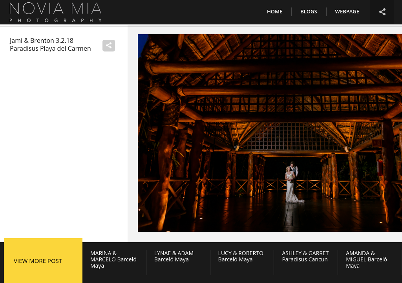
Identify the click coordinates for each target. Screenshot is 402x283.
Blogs (308, 11)
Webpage (347, 11)
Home (274, 11)
